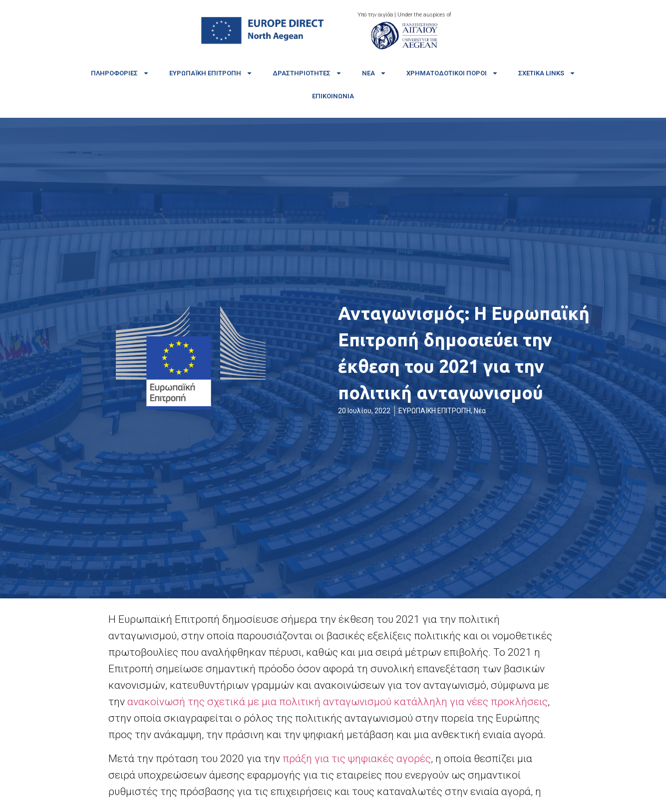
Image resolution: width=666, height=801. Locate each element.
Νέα (374, 73)
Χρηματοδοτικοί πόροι (452, 73)
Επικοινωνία (333, 96)
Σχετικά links (547, 73)
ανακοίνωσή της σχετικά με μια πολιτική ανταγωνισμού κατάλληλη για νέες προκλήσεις (337, 702)
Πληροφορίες (120, 73)
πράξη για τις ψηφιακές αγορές (357, 759)
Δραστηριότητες (307, 73)
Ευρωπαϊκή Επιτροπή (211, 73)
